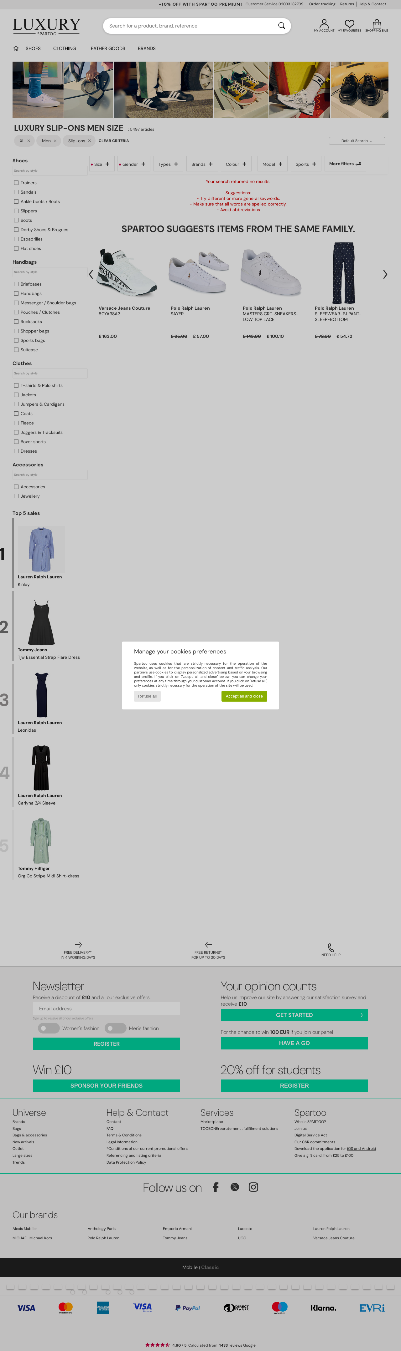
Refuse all (147, 696)
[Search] (281, 26)
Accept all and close (244, 696)
